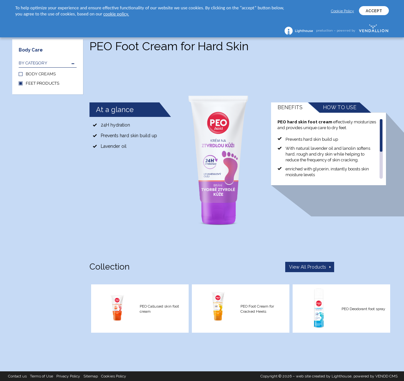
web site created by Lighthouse (324, 376)
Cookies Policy (113, 376)
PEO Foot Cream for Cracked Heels (257, 309)
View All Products (307, 267)
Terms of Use (41, 376)
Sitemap (90, 376)
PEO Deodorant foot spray (363, 309)
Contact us (17, 376)
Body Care (31, 49)
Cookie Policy (342, 11)
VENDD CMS (386, 376)
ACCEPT (374, 11)
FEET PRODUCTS (42, 83)
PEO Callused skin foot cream (159, 309)
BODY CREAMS (41, 73)
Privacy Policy (68, 376)
